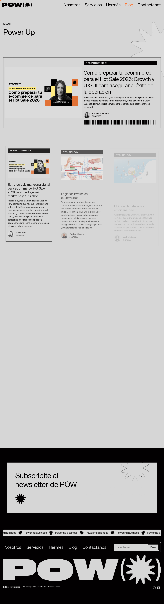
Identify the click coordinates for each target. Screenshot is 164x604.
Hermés (113, 5)
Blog (129, 5)
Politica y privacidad (11, 587)
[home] (17, 5)
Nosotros (72, 5)
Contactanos (149, 5)
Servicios (93, 5)
